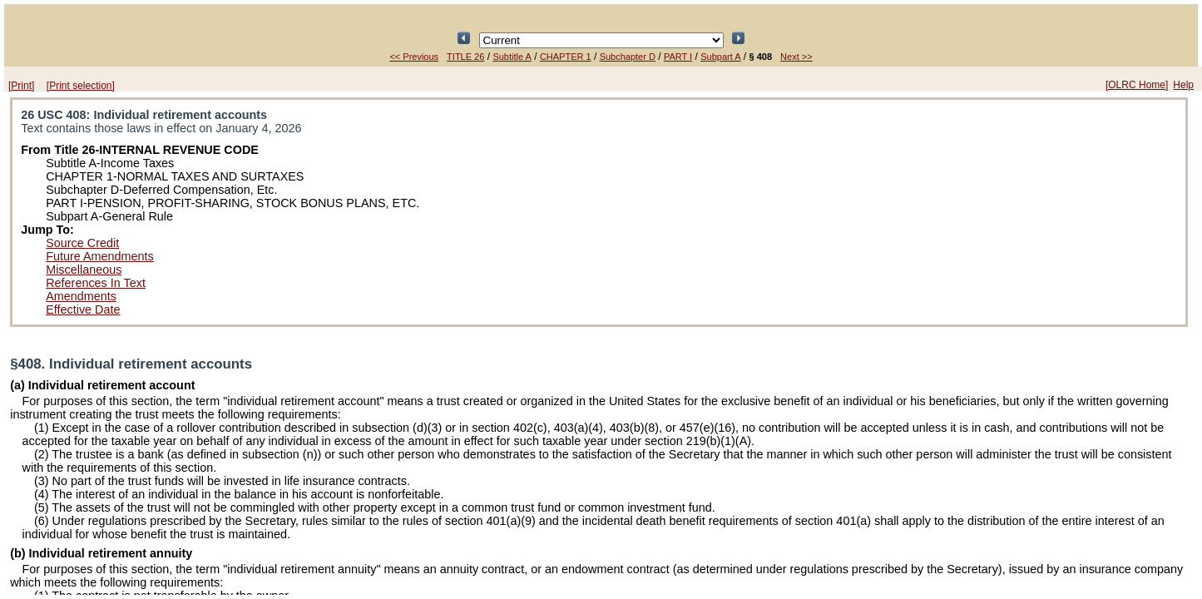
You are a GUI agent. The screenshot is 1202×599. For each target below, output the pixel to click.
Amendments (81, 296)
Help (1183, 85)
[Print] (21, 86)
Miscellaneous (83, 269)
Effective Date (83, 309)
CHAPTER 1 (565, 57)
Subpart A (720, 57)
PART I (678, 57)
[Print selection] (81, 86)
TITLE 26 (465, 57)
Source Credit (82, 243)
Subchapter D (627, 57)
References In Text (96, 283)
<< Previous (413, 57)
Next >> (796, 57)
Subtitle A (511, 57)
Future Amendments (100, 256)
